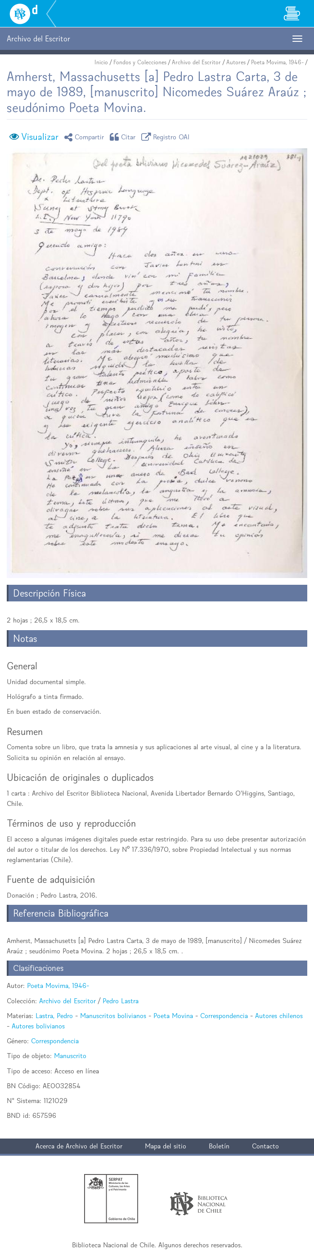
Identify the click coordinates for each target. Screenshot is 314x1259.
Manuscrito (70, 1055)
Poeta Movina (173, 1015)
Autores (236, 62)
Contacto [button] (265, 1146)
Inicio (101, 62)
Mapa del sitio (165, 1146)
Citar (124, 137)
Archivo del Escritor (196, 62)
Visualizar (39, 136)
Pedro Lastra (121, 1001)
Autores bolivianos (38, 1026)
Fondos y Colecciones (139, 62)
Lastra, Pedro (54, 1015)
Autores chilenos (279, 1015)
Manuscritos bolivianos (113, 1015)
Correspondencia (224, 1015)
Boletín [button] (219, 1146)
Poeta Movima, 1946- (277, 62)
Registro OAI (167, 137)
